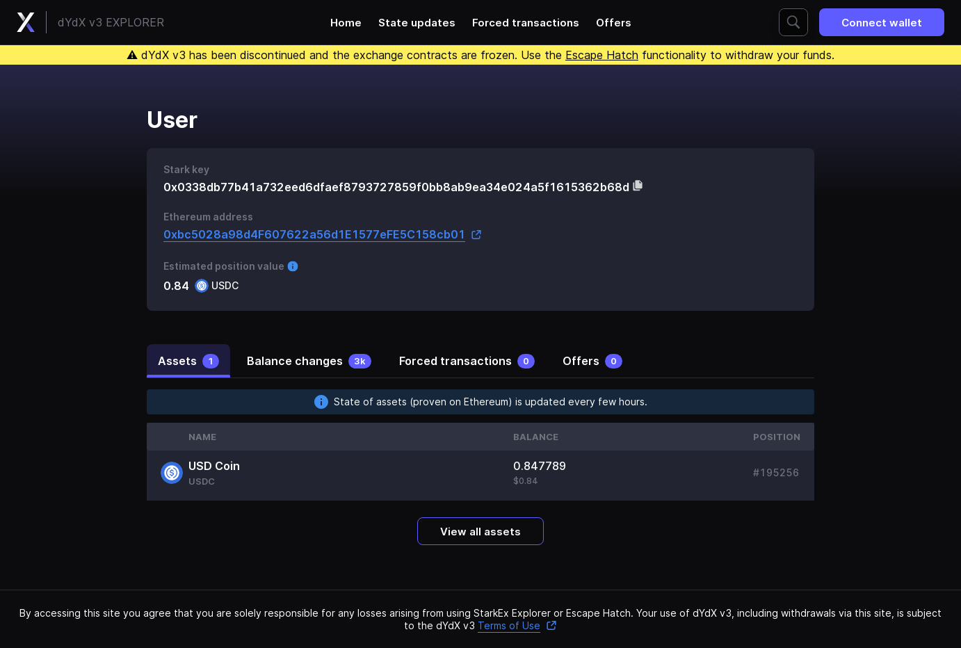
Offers (613, 22)
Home (346, 22)
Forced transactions (525, 22)
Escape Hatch (601, 55)
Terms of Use (517, 625)
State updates (416, 22)
